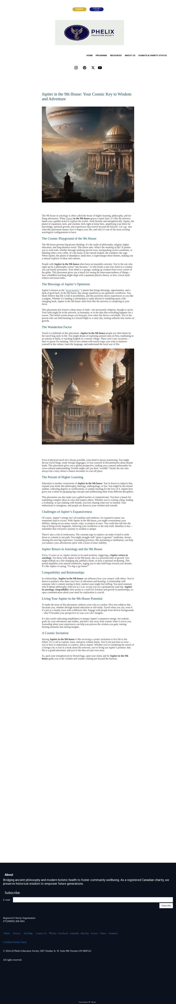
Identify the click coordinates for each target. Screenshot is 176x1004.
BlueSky (85, 933)
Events (94, 933)
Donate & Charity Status (152, 55)
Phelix (7, 933)
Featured (113, 933)
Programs (101, 55)
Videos (103, 933)
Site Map (28, 933)
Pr (14, 933)
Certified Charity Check (15, 942)
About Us (130, 55)
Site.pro (93, 1002)
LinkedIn (74, 933)
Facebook (63, 933)
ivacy (18, 933)
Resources (116, 55)
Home (89, 55)
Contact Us (41, 933)
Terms (53, 933)
